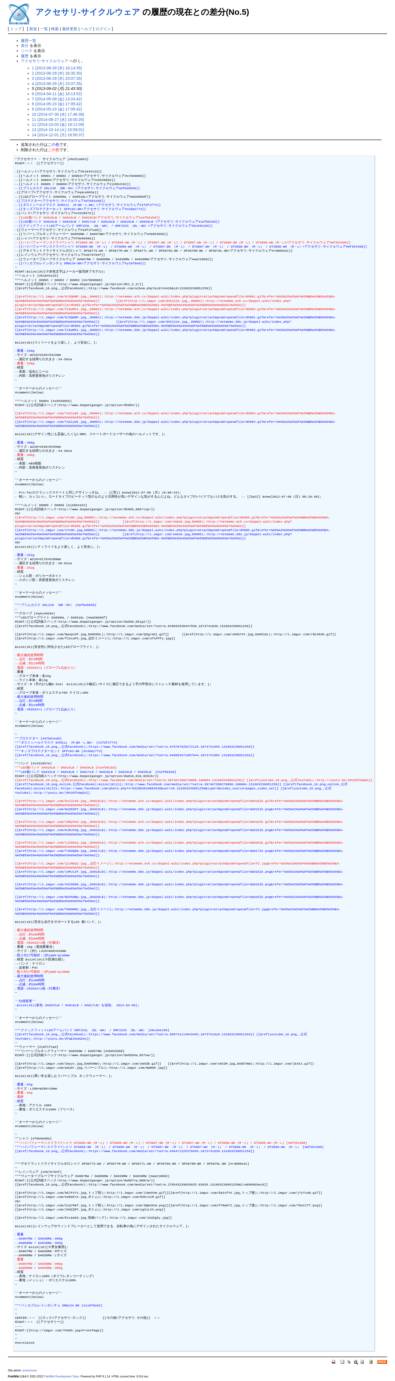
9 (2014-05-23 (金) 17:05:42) (57, 109)
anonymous (29, 1370)
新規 (33, 29)
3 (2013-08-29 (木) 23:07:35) (57, 78)
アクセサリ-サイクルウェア (87, 11)
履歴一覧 (28, 40)
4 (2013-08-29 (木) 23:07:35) (57, 83)
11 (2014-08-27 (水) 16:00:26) (58, 119)
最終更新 (69, 29)
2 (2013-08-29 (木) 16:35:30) (57, 73)
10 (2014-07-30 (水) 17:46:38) (58, 114)
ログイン (103, 29)
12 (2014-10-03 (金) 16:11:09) (58, 124)
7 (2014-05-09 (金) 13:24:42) (57, 99)
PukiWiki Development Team (61, 1376)
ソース (26, 51)
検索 (55, 29)
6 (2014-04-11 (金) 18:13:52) (57, 94)
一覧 (44, 29)
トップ (16, 29)
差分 (25, 45)
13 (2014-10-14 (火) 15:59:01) (58, 129)
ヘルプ (86, 29)
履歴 (25, 56)
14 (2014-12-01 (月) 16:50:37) (58, 135)
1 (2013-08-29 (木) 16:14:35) (57, 68)
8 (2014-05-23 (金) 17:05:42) (57, 104)
